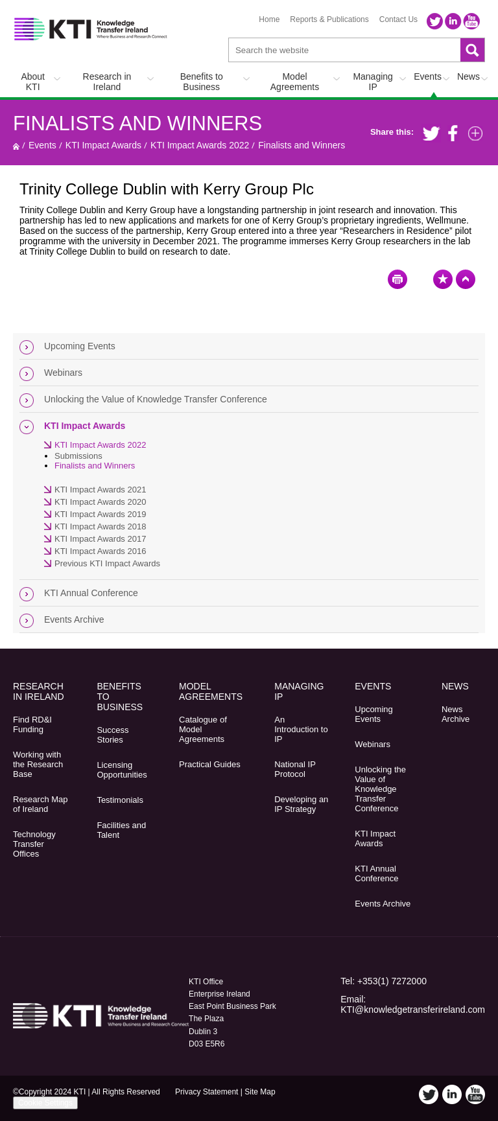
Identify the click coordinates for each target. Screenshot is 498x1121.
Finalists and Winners (137, 123)
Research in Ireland (107, 81)
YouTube (471, 21)
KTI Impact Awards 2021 (100, 489)
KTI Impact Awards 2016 (100, 551)
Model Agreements (294, 81)
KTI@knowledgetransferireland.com (412, 1009)
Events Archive (74, 619)
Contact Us (398, 19)
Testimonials (120, 800)
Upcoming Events (79, 346)
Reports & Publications (329, 19)
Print (397, 279)
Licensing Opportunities (122, 770)
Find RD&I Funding (32, 724)
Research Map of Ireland (40, 804)
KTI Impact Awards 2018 (100, 526)
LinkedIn (453, 21)
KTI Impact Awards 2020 (100, 502)
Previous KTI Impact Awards (107, 563)
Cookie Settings (45, 1102)
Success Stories (112, 735)
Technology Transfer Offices (34, 844)
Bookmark (443, 279)
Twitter (435, 21)
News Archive (455, 714)
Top (465, 279)
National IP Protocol (294, 769)
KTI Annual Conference (91, 593)
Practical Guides (210, 764)
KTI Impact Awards (103, 145)
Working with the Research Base (38, 764)
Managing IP (373, 81)
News (468, 76)
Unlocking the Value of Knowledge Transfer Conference (155, 399)
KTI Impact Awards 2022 (199, 145)
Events (428, 76)
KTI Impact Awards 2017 (100, 539)
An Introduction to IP (300, 729)
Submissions (78, 456)
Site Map (259, 1091)
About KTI (33, 81)
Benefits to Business (201, 81)
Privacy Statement (206, 1091)
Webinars (63, 372)
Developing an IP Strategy (301, 804)
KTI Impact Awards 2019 (100, 514)
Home (269, 19)
